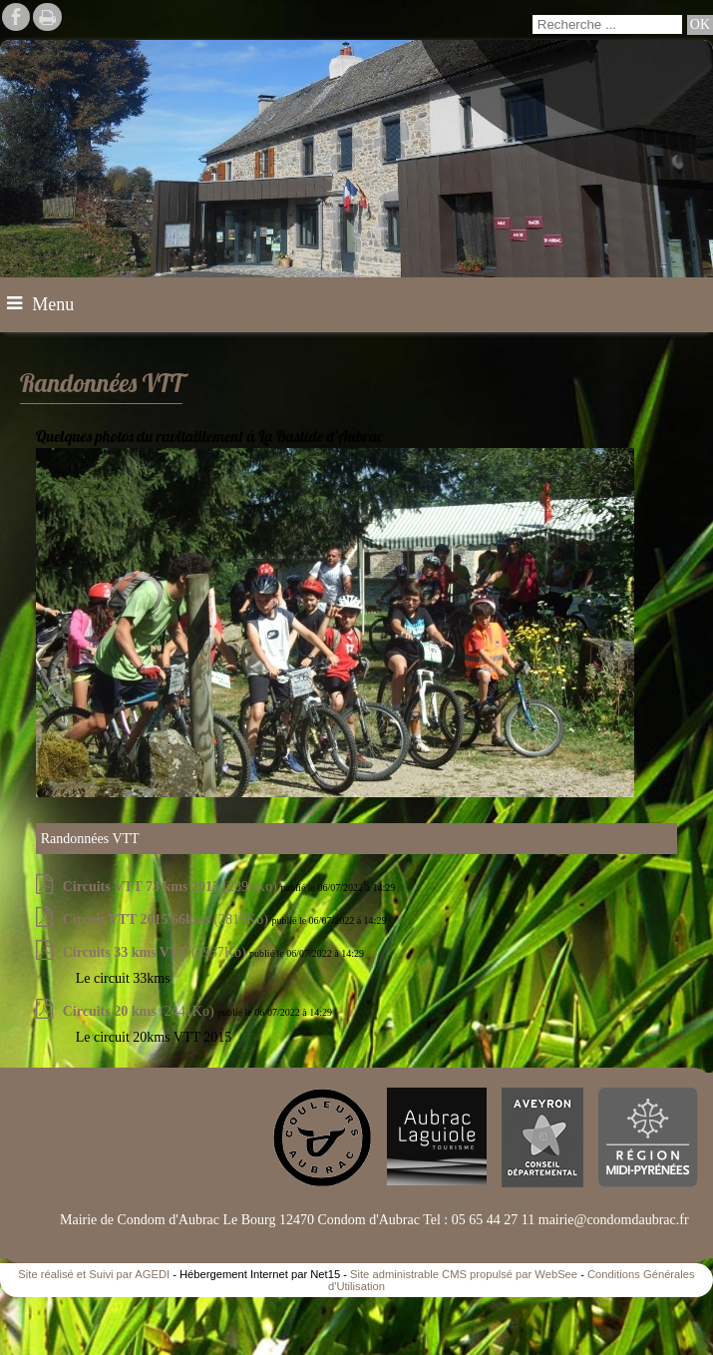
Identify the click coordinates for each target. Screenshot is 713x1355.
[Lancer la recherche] (700, 25)
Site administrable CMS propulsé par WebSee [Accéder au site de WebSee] (463, 1274)
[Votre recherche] (607, 24)
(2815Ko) (167, 919)
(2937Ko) (156, 952)
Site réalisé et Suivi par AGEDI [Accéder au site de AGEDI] (94, 1274)
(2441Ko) (140, 1011)
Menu (53, 304)
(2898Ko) (172, 886)
